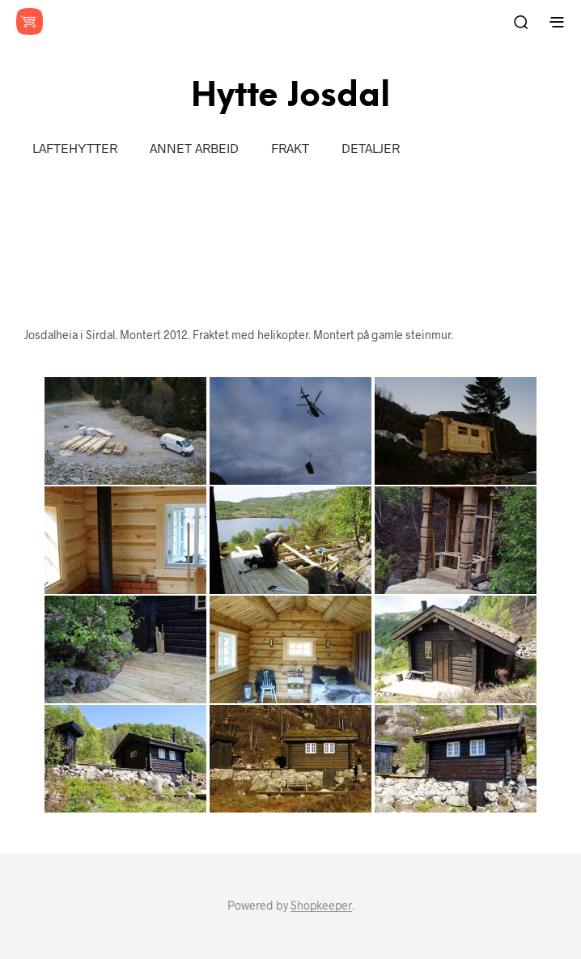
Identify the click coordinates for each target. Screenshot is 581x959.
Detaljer (370, 147)
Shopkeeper (321, 905)
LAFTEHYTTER (74, 147)
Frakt (290, 147)
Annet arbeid (194, 147)
